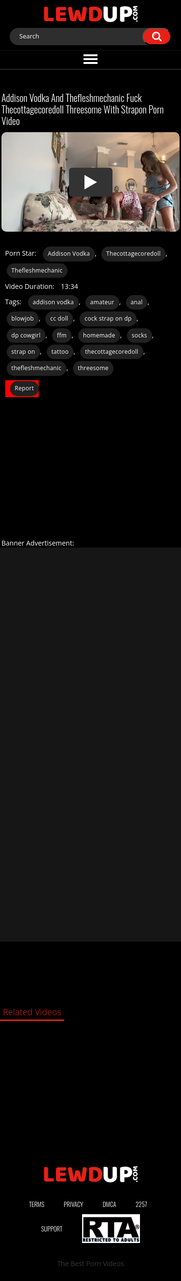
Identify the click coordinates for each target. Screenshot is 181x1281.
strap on (23, 352)
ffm (62, 335)
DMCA (109, 1204)
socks (139, 335)
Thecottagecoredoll (133, 253)
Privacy (73, 1204)
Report (24, 388)
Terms (36, 1204)
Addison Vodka (69, 253)
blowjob (23, 318)
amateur (102, 302)
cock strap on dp (107, 318)
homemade (99, 335)
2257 (141, 1204)
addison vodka (53, 302)
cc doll (59, 318)
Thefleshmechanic (37, 270)
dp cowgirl (26, 335)
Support (51, 1228)
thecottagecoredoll (111, 352)
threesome (93, 368)
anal (137, 302)
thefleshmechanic (37, 368)
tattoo (60, 352)
